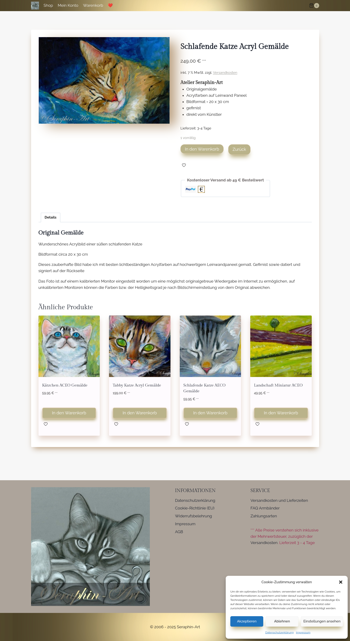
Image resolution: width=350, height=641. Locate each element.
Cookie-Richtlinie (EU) (195, 508)
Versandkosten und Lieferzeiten (279, 500)
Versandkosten (225, 73)
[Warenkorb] (314, 5)
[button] (340, 582)
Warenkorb (93, 5)
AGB (179, 531)
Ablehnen (282, 621)
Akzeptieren (247, 621)
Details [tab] (50, 217)
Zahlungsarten (263, 516)
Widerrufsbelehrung (193, 516)
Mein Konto (68, 5)
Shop (48, 5)
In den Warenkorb (202, 149)
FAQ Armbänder (265, 508)
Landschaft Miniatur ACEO (278, 385)
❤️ (110, 5)
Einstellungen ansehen (321, 621)
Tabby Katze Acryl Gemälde (137, 385)
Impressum (303, 632)
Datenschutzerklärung (279, 632)
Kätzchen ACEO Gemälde (65, 385)
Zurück (239, 149)
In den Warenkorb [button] (69, 412)
